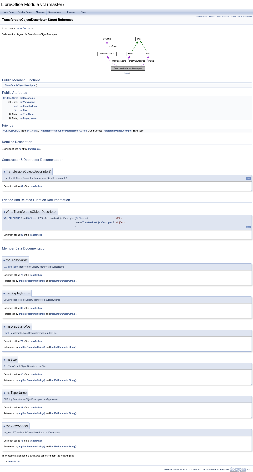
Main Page (9, 12)
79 (21, 341)
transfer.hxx (23, 28)
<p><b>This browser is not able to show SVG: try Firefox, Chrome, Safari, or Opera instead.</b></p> (127, 53)
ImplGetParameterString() (32, 281)
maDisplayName (28, 118)
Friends (233, 17)
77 (21, 275)
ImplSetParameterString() (63, 281)
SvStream (32, 130)
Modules (40, 12)
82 (21, 308)
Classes (72, 12)
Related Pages (25, 12)
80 (21, 374)
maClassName (27, 98)
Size (16, 110)
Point (15, 106)
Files (84, 12)
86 (21, 235)
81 (21, 407)
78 (21, 440)
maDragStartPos (28, 106)
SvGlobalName (10, 98)
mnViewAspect (27, 102)
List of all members (245, 17)
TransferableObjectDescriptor (20, 85)
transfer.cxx (36, 235)
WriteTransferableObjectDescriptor (58, 130)
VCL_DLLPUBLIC (11, 130)
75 (20, 149)
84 (21, 186)
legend (126, 73)
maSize (24, 110)
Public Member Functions (205, 17)
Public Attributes (223, 17)
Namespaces (55, 12)
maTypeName (27, 114)
